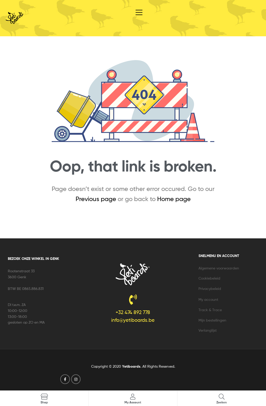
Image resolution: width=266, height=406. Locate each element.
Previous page (96, 199)
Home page (174, 199)
